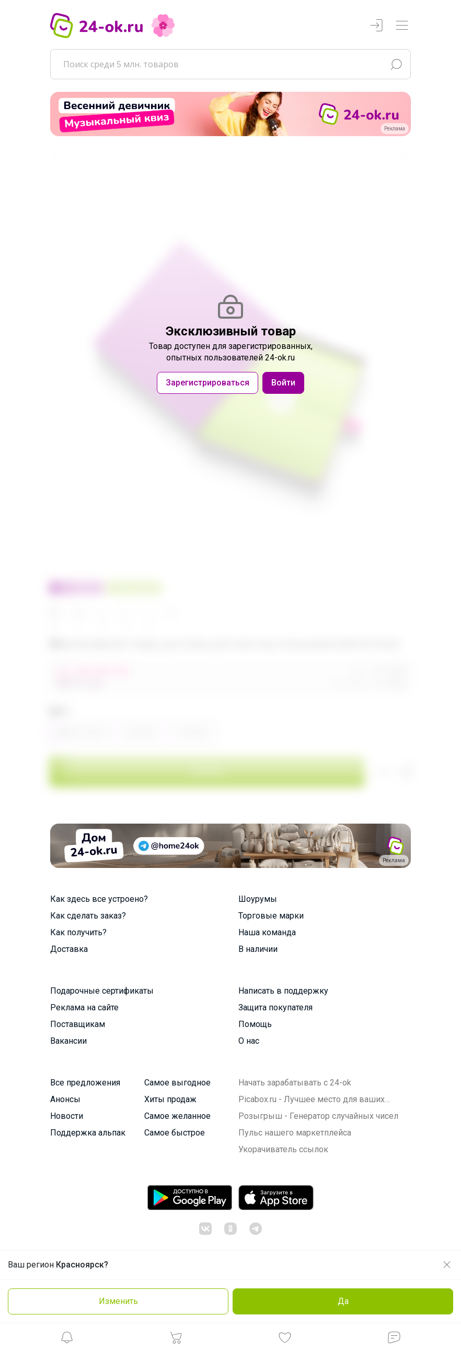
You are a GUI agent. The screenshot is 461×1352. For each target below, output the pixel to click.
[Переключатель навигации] (402, 26)
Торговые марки (271, 916)
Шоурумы (257, 899)
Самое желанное (177, 1116)
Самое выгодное (177, 1083)
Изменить (118, 1301)
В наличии (258, 949)
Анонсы (65, 1099)
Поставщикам (77, 1024)
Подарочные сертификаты (102, 991)
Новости (66, 1116)
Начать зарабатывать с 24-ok (294, 1083)
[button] (67, 1340)
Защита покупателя (275, 1007)
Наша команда (267, 932)
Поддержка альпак (87, 1133)
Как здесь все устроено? (99, 899)
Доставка (69, 949)
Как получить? (78, 932)
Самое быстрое (174, 1133)
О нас (248, 1041)
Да (343, 1301)
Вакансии (68, 1041)
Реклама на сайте (84, 1007)
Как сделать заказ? (88, 916)
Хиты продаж (170, 1099)
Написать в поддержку (283, 991)
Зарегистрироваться (207, 383)
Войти (283, 383)
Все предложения (85, 1083)
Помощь (255, 1024)
